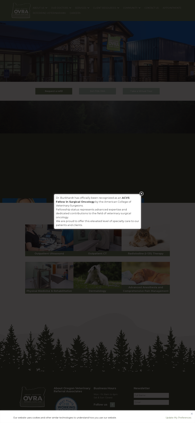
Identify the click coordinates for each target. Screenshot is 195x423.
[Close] (192, 413)
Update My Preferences (178, 417)
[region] (97, 416)
